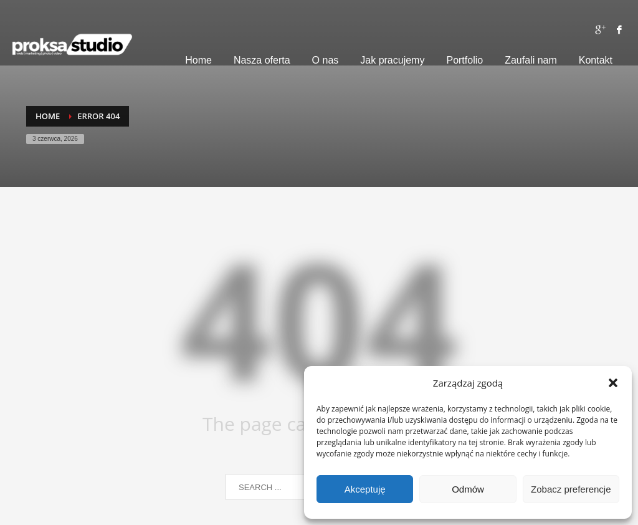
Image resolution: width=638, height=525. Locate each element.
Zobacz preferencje (571, 489)
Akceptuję (365, 489)
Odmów (468, 489)
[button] (613, 383)
